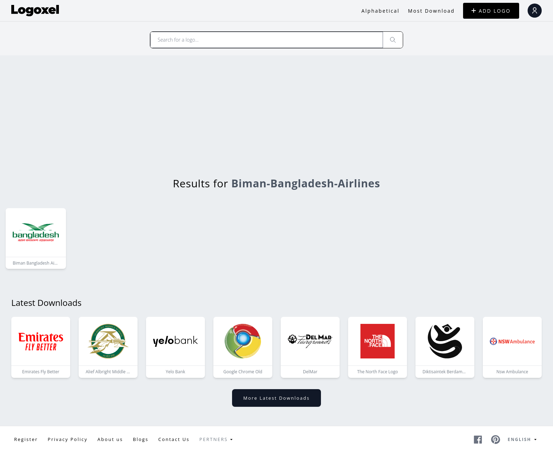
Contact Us (174, 439)
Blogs (140, 439)
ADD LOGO (491, 10)
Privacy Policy (67, 439)
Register (26, 439)
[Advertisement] (276, 108)
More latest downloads (276, 398)
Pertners (217, 439)
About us (110, 439)
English (523, 439)
